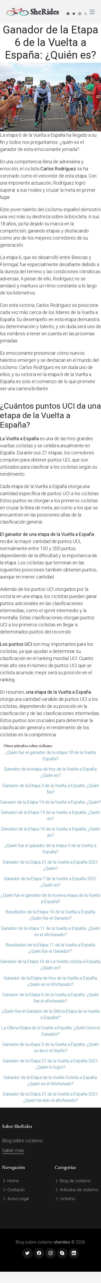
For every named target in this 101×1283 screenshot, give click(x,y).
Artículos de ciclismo (76, 1189)
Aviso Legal (15, 1198)
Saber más (13, 1150)
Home (10, 1180)
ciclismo (65, 1198)
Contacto (13, 1189)
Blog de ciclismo (73, 1180)
